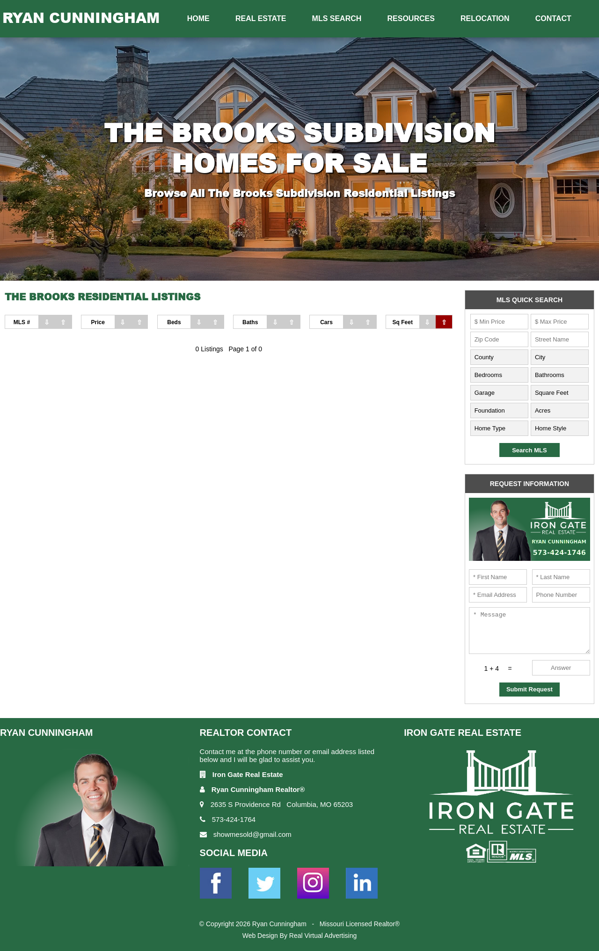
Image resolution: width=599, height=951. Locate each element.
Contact (553, 18)
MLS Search (337, 18)
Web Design (260, 935)
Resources (411, 18)
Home (198, 18)
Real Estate (260, 18)
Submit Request (529, 689)
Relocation (485, 18)
